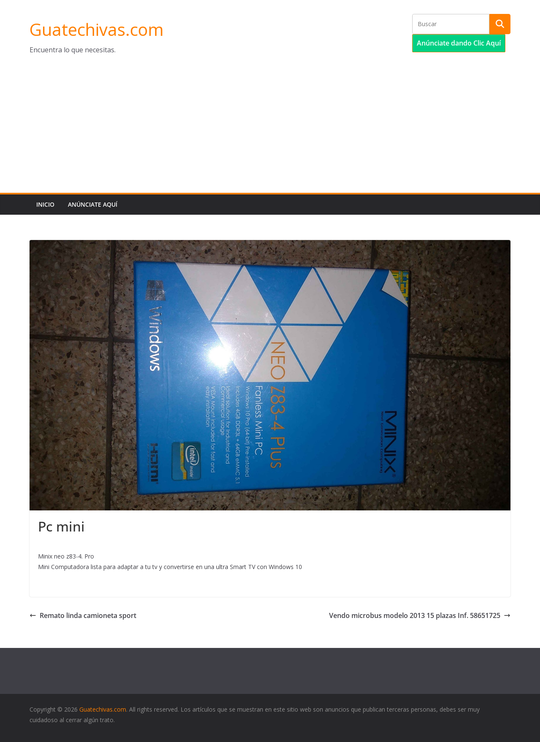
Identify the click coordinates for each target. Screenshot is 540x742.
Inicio (45, 204)
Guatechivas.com (97, 29)
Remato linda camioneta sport (83, 615)
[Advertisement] (270, 129)
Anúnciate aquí (92, 204)
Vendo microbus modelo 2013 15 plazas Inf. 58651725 (419, 615)
